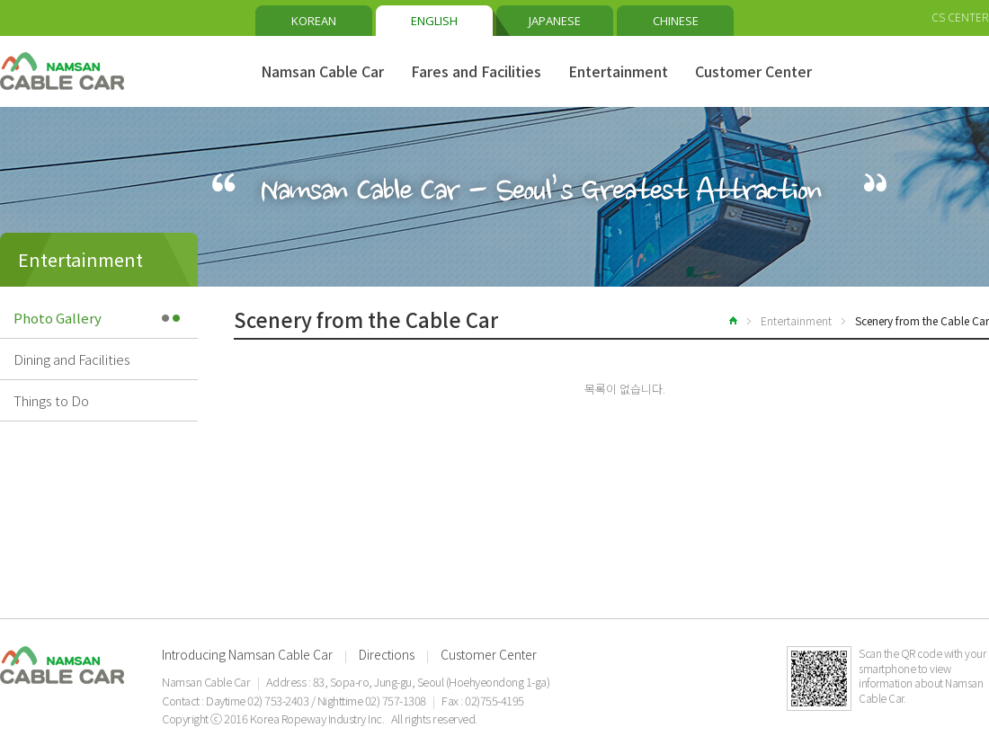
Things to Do (51, 400)
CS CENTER (960, 17)
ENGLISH (434, 21)
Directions (386, 654)
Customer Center (753, 71)
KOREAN (313, 21)
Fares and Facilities (476, 71)
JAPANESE (555, 21)
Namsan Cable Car (322, 71)
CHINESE (676, 21)
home (722, 320)
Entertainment (618, 71)
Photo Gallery (57, 317)
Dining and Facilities (71, 359)
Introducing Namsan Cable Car (247, 654)
